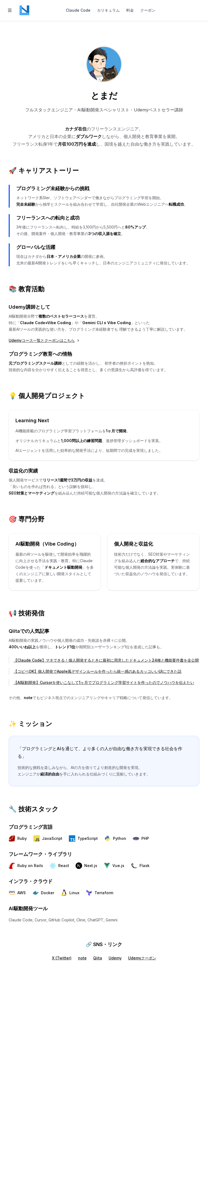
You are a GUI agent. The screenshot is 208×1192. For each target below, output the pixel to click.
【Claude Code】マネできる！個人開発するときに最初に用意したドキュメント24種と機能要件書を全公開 (106, 660)
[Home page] (24, 10)
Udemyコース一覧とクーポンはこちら (44, 340)
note (82, 958)
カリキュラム (108, 10)
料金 (130, 10)
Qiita (97, 958)
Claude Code (78, 10)
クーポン (147, 10)
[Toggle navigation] (9, 10)
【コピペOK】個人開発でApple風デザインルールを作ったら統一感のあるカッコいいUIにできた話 (97, 671)
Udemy (115, 958)
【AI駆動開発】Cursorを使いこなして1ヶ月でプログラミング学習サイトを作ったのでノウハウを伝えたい (104, 682)
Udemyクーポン (142, 958)
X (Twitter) (62, 958)
